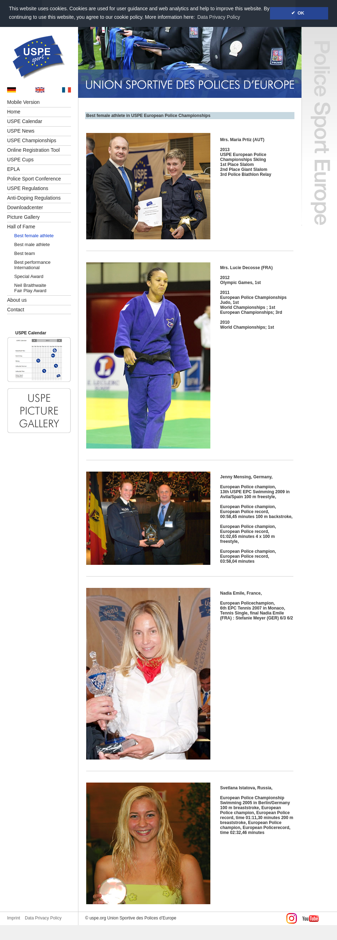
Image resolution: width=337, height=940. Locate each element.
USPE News (20, 131)
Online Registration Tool (33, 150)
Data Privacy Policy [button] (218, 17)
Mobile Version (23, 102)
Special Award (28, 276)
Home (13, 112)
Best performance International (32, 265)
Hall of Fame (21, 226)
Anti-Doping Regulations (34, 198)
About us (17, 300)
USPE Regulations (27, 188)
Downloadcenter (25, 207)
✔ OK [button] (299, 13)
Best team (24, 253)
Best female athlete (34, 235)
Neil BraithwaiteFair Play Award (30, 288)
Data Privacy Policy (43, 918)
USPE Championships (31, 140)
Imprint (13, 918)
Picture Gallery (23, 217)
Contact (15, 309)
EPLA (13, 169)
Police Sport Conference (34, 179)
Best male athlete (32, 244)
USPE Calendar (24, 121)
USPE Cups (20, 159)
